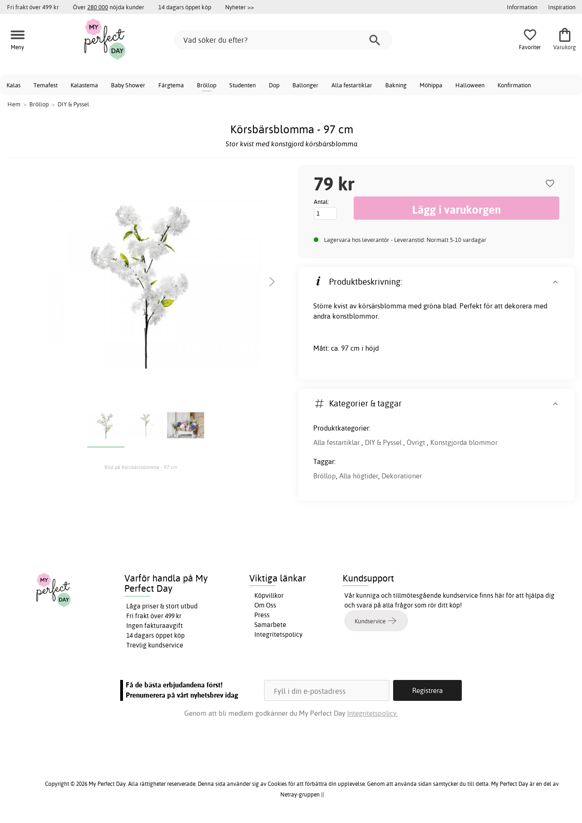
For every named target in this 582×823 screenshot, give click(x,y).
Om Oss (265, 605)
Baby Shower (128, 85)
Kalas (13, 85)
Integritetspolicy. (372, 713)
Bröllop (206, 85)
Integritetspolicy (278, 634)
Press (262, 615)
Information (522, 7)
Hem (13, 104)
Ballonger (305, 85)
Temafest (45, 85)
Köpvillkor (269, 595)
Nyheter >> (239, 7)
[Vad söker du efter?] (283, 40)
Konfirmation (514, 85)
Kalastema (84, 85)
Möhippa (431, 85)
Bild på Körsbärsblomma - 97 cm (140, 467)
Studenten (242, 85)
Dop (274, 85)
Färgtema (171, 85)
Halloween (470, 85)
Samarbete (270, 625)
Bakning (396, 85)
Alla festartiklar (351, 85)
